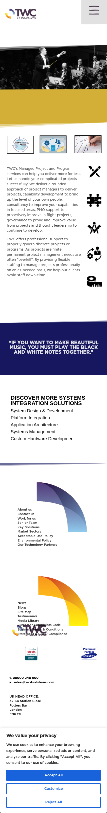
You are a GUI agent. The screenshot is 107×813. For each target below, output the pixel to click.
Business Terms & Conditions (40, 629)
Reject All (53, 802)
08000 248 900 (25, 678)
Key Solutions (29, 527)
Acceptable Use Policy (35, 536)
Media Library (28, 621)
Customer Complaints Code (39, 625)
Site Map (24, 612)
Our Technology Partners (37, 544)
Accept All (53, 775)
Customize (53, 789)
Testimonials (27, 616)
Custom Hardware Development (43, 438)
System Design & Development (42, 410)
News (22, 603)
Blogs (22, 607)
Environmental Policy (35, 540)
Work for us (27, 518)
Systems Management (33, 431)
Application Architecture (34, 424)
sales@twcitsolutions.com (34, 682)
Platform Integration (30, 417)
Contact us (26, 514)
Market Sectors (29, 531)
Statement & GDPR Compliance (42, 634)
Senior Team (27, 523)
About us (25, 509)
